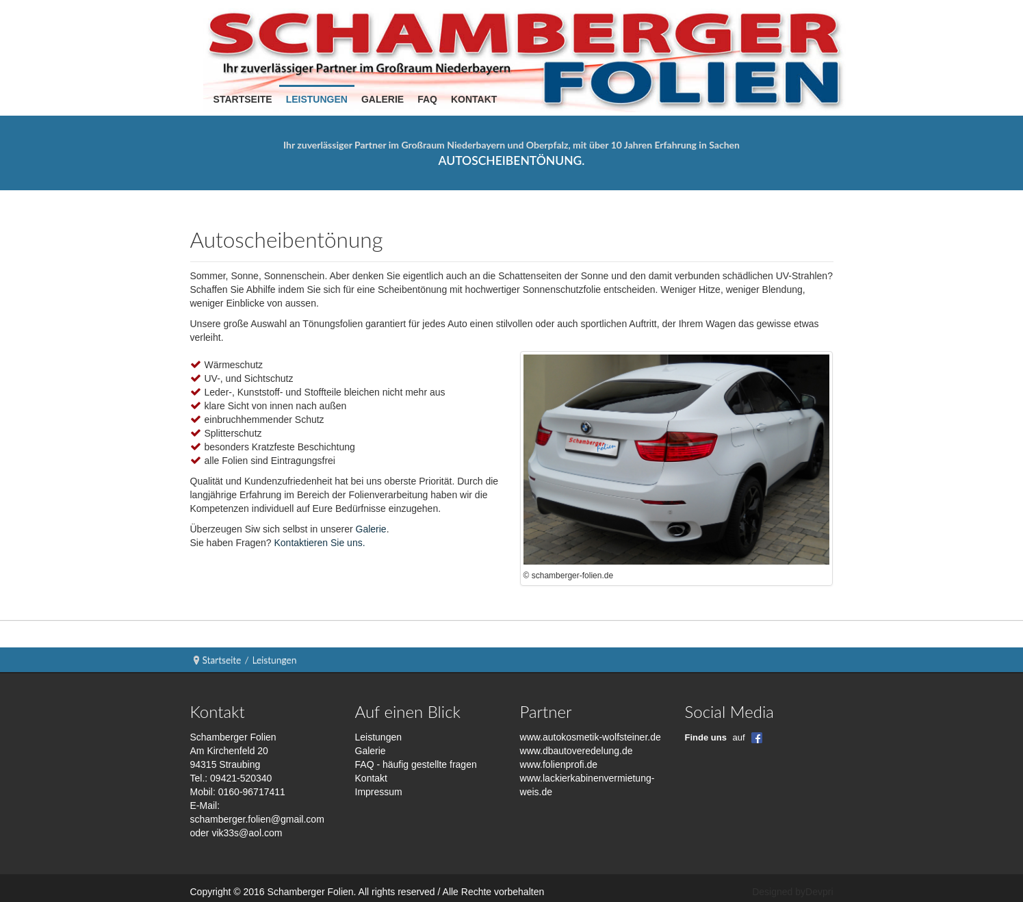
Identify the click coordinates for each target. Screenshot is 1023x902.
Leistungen (378, 737)
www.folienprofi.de (559, 764)
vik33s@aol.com (246, 832)
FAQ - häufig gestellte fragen (416, 764)
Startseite (222, 659)
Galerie (371, 529)
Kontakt (371, 778)
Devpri (819, 891)
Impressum (378, 791)
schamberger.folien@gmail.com (257, 819)
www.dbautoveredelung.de (576, 750)
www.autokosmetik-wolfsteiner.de (590, 737)
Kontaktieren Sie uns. (319, 542)
